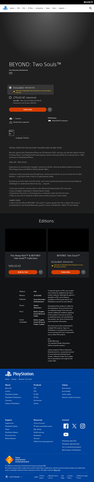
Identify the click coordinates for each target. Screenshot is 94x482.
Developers (37, 435)
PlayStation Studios (11, 394)
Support (61, 8)
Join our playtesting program (71, 447)
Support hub (9, 423)
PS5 (18, 8)
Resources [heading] (38, 420)
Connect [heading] (65, 420)
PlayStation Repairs (11, 432)
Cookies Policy (70, 477)
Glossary (37, 438)
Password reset (10, 435)
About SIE (8, 388)
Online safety (66, 394)
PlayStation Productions (13, 397)
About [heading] (7, 385)
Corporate (8, 400)
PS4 (24, 8)
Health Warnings (53, 341)
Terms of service (39, 423)
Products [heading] (37, 385)
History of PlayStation (12, 403)
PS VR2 (36, 394)
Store (54, 8)
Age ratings (37, 429)
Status (7, 429)
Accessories (39, 8)
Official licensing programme (43, 441)
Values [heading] (65, 385)
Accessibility (66, 391)
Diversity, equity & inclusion (71, 397)
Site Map (62, 477)
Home (7, 379)
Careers (7, 391)
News (47, 8)
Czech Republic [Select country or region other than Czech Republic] (14, 477)
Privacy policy (42, 477)
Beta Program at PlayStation (71, 450)
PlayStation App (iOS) (69, 441)
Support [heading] (8, 420)
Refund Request (10, 438)
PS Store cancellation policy (43, 426)
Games (12, 8)
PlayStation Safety (11, 426)
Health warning (39, 432)
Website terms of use (53, 477)
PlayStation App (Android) (70, 444)
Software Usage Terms (82, 477)
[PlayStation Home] (5, 8)
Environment (66, 388)
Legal (36, 477)
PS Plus (30, 8)
